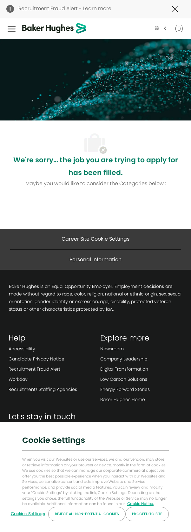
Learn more (97, 8)
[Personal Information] (95, 260)
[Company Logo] (44, 28)
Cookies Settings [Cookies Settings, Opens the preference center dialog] (28, 514)
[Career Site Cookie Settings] (95, 239)
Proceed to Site (147, 513)
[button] (161, 28)
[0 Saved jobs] (177, 28)
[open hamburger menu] (12, 29)
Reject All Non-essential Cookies (87, 513)
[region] (95, 477)
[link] (43, 348)
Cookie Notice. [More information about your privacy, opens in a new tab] (140, 503)
